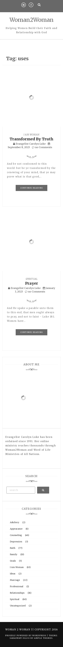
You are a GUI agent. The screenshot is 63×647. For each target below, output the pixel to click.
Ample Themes (43, 638)
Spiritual (32, 278)
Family (13, 554)
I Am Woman (31, 134)
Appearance (16, 528)
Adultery (14, 522)
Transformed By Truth (31, 139)
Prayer (31, 283)
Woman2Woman (32, 19)
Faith (12, 548)
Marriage (15, 580)
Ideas (12, 573)
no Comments (42, 147)
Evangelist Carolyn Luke (31, 143)
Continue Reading (31, 188)
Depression (16, 541)
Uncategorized (18, 605)
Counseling (16, 535)
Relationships (17, 592)
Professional (16, 586)
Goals (13, 560)
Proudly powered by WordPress (26, 635)
